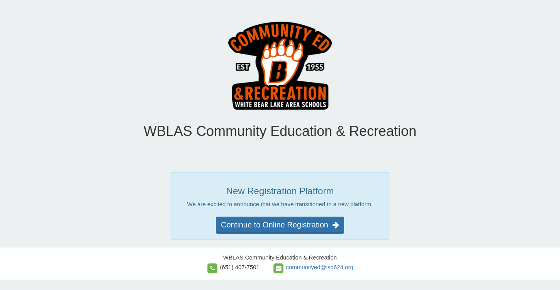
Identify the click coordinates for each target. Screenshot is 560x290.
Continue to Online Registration (280, 224)
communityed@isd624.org (319, 267)
